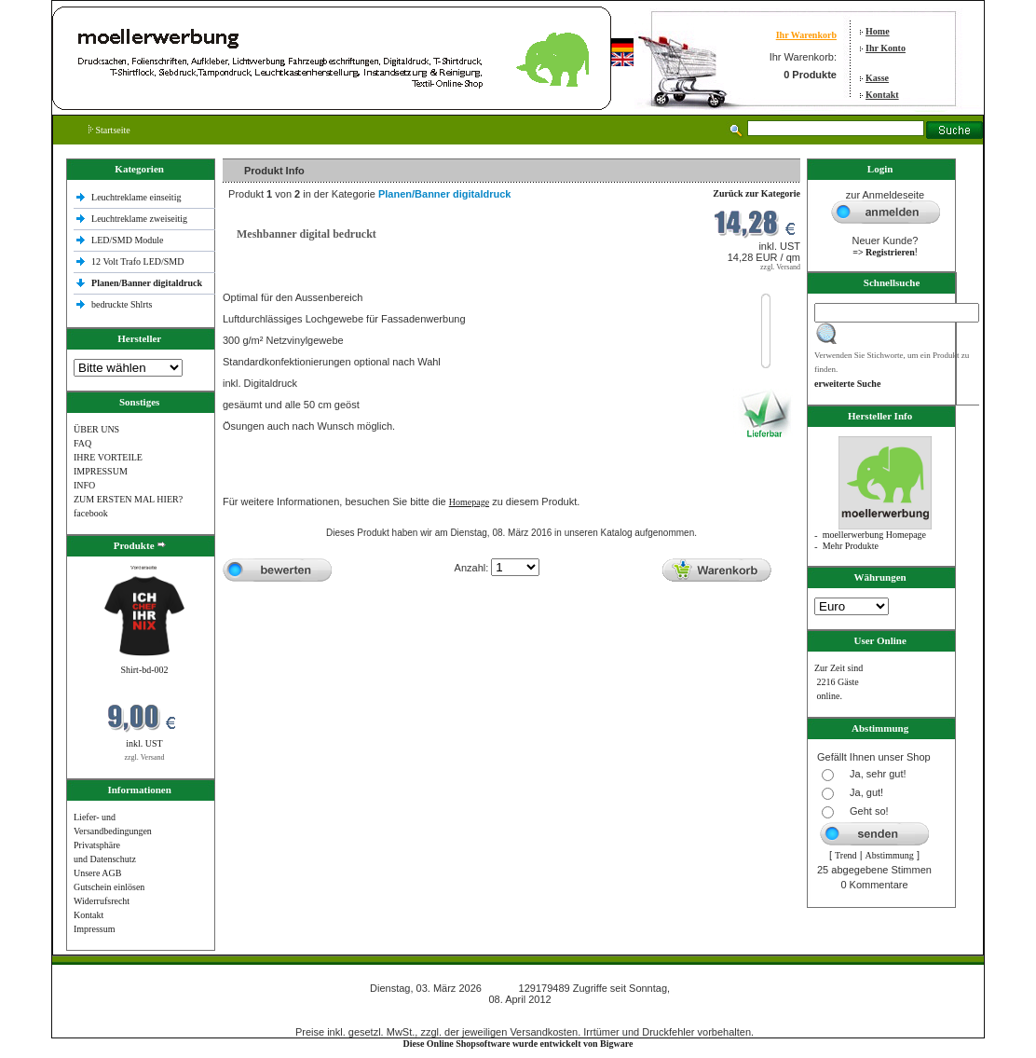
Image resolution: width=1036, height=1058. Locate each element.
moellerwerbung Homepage (874, 534)
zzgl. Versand (145, 757)
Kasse (877, 78)
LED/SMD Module (127, 240)
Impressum (94, 929)
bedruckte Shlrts (121, 304)
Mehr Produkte (851, 546)
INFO (84, 485)
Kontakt (882, 94)
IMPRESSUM (101, 471)
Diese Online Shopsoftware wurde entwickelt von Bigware (518, 1043)
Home (878, 31)
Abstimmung (890, 855)
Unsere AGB (97, 873)
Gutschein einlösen (109, 887)
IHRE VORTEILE (108, 457)
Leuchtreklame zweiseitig (140, 218)
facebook (91, 513)
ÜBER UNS (96, 429)
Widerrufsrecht (102, 901)
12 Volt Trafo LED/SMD (137, 261)
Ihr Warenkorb (806, 35)
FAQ (82, 443)
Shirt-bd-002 (144, 670)
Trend (846, 855)
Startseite (109, 130)
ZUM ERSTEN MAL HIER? (128, 499)
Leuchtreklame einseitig (137, 197)
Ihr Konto (886, 48)
